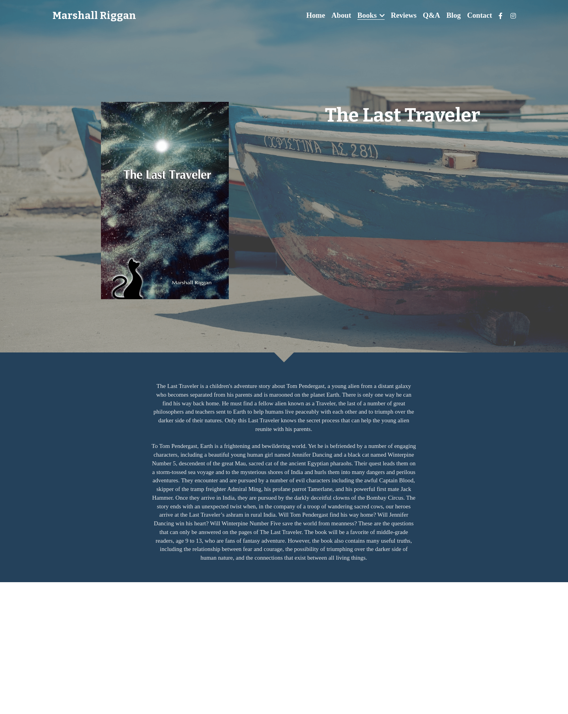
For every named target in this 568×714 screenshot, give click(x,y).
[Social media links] (501, 16)
